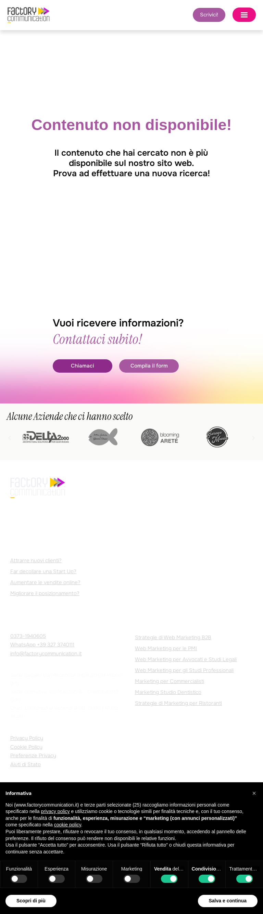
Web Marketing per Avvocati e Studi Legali (186, 659)
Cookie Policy (26, 747)
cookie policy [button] (67, 824)
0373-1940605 (28, 636)
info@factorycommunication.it (46, 653)
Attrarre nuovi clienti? (36, 560)
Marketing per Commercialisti (169, 681)
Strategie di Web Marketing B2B (173, 637)
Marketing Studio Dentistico (168, 692)
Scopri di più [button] (31, 900)
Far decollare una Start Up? (43, 571)
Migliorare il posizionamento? (44, 593)
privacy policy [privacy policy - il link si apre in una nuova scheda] (55, 811)
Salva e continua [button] (228, 900)
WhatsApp (42, 645)
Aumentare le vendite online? (45, 582)
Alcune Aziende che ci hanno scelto (70, 416)
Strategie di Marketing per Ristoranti (178, 703)
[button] (9, 438)
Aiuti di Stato (25, 764)
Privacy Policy (26, 738)
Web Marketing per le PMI (166, 648)
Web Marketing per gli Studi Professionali (184, 670)
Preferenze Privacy (33, 755)
